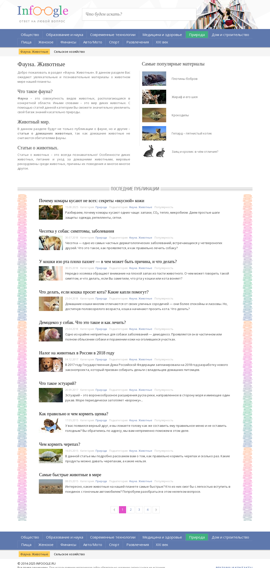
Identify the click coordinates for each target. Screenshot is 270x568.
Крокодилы (180, 115)
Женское (45, 42)
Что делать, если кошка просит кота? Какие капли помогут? (94, 292)
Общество (30, 34)
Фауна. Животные (34, 51)
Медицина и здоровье (162, 34)
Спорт (114, 42)
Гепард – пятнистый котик (192, 133)
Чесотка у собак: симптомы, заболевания (76, 231)
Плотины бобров (185, 78)
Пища (26, 42)
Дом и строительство (230, 34)
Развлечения (137, 42)
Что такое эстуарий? (57, 383)
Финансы (68, 42)
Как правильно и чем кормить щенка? (73, 413)
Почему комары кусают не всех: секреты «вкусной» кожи (91, 200)
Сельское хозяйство (69, 51)
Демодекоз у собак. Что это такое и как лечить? (82, 322)
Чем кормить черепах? (59, 444)
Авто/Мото (92, 42)
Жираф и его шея (185, 97)
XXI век (162, 42)
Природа (197, 34)
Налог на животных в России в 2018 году (76, 353)
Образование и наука (64, 34)
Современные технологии (112, 34)
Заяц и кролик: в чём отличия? (195, 151)
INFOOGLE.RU (46, 563)
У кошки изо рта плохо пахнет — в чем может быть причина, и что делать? (108, 261)
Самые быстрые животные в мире (70, 474)
